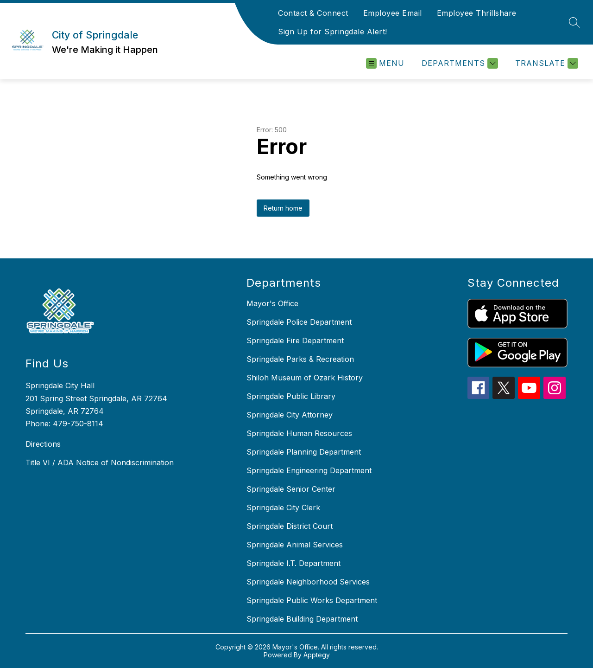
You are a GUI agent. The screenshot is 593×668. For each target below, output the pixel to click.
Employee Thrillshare (477, 13)
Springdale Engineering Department (309, 470)
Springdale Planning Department (303, 451)
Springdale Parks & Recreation (300, 359)
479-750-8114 (78, 423)
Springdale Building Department (302, 618)
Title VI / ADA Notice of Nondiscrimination (99, 462)
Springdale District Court (289, 526)
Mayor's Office (272, 303)
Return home (283, 208)
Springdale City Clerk (283, 507)
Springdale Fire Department (295, 340)
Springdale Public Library (290, 396)
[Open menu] (385, 63)
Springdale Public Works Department (311, 600)
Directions (43, 444)
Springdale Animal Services (294, 544)
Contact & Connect (313, 13)
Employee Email (392, 13)
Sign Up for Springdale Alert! (332, 31)
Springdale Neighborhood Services (308, 581)
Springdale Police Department (299, 322)
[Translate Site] (545, 63)
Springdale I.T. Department (293, 563)
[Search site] (574, 22)
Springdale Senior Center (290, 489)
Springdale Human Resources (299, 433)
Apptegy (316, 655)
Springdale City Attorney (289, 414)
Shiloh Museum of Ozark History (304, 377)
